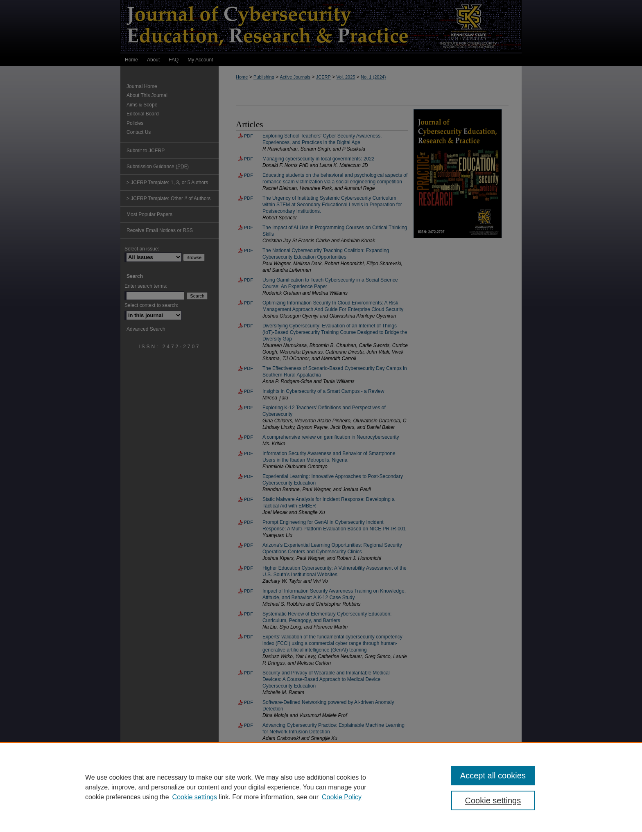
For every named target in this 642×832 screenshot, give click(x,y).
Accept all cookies (493, 775)
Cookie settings (194, 797)
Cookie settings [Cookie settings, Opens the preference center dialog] (493, 800)
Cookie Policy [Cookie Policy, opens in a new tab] (342, 797)
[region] (321, 787)
